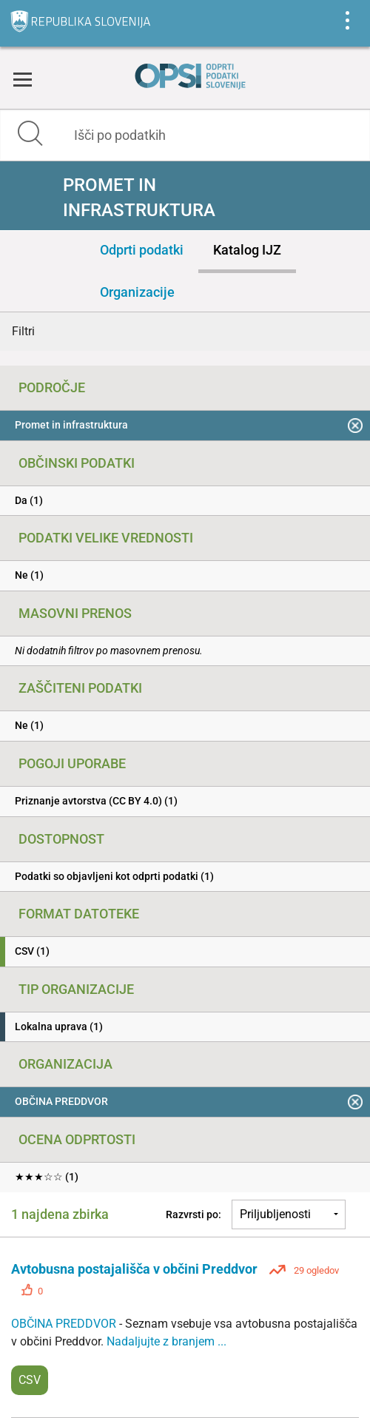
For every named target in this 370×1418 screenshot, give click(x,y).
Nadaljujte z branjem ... (166, 1341)
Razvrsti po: (193, 1214)
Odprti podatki (142, 250)
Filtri (23, 331)
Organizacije (137, 292)
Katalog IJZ (247, 250)
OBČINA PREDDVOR (65, 1324)
